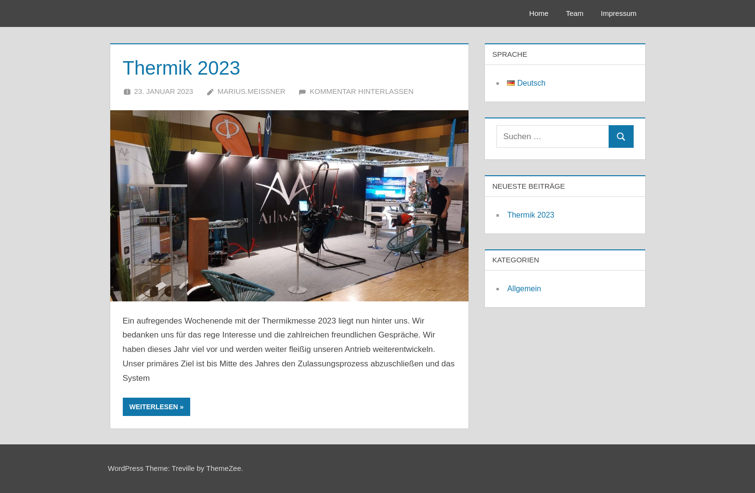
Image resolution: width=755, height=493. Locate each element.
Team (575, 13)
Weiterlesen (154, 407)
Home (538, 13)
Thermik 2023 (182, 67)
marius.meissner (252, 91)
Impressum (619, 13)
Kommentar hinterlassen (362, 91)
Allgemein (524, 289)
